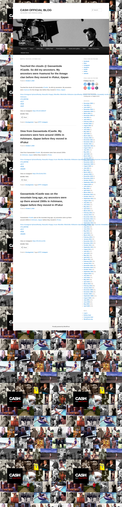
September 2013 (88, 198)
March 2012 (87, 235)
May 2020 (86, 170)
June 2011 (87, 253)
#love (22, 94)
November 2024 (88, 109)
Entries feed (87, 315)
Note (84, 48)
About (31, 48)
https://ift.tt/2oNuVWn (39, 173)
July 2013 (86, 202)
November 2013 (88, 194)
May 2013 (86, 206)
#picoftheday (78, 94)
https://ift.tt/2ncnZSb (39, 241)
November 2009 (88, 292)
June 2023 (87, 119)
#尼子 (22, 101)
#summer (94, 94)
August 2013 (87, 200)
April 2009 (87, 306)
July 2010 (86, 275)
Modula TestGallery (94, 48)
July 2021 (86, 150)
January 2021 (88, 158)
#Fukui (49, 155)
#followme (70, 94)
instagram (87, 65)
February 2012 (88, 237)
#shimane (23, 97)
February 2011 (88, 261)
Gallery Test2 (49, 48)
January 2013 (88, 214)
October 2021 (88, 144)
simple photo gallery (74, 48)
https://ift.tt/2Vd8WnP (39, 111)
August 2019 (87, 184)
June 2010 (87, 277)
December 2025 (88, 103)
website (86, 73)
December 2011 (88, 241)
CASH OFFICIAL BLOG (36, 10)
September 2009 (88, 296)
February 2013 (88, 212)
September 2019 (88, 182)
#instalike (112, 94)
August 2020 (87, 166)
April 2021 (87, 154)
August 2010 (87, 273)
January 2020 (88, 174)
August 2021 (87, 148)
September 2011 (88, 247)
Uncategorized (29, 122)
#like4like (57, 94)
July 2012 (86, 227)
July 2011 (86, 251)
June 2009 (87, 302)
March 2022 (87, 135)
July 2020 (86, 168)
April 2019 (87, 190)
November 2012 (88, 219)
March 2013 (87, 210)
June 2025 (87, 107)
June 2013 (87, 204)
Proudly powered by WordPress (61, 326)
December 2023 (88, 115)
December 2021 (88, 139)
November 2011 (88, 243)
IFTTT (40, 122)
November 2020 (88, 162)
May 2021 (86, 152)
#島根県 (22, 169)
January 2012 (88, 239)
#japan (63, 90)
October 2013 (88, 196)
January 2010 (88, 287)
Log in (85, 313)
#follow (85, 94)
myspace (86, 67)
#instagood (27, 94)
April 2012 (87, 233)
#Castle (45, 87)
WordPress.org (88, 319)
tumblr (86, 69)
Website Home (25, 52)
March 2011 (87, 259)
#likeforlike (63, 94)
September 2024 (88, 111)
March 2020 (87, 172)
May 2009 (86, 304)
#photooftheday (36, 94)
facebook (86, 61)
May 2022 (86, 131)
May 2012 (86, 231)
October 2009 (88, 294)
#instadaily (100, 94)
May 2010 (86, 279)
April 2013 (87, 208)
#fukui (58, 90)
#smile (106, 94)
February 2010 (88, 285)
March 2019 (87, 192)
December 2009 (88, 289)
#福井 (22, 106)
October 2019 (88, 180)
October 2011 (88, 245)
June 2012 (87, 229)
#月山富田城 (24, 99)
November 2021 (88, 142)
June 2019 (87, 186)
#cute (55, 159)
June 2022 (87, 129)
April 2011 (87, 257)
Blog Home (24, 48)
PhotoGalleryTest (61, 48)
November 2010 (88, 267)
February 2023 (88, 121)
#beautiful (45, 94)
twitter (85, 71)
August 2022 (87, 125)
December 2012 (88, 217)
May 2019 (86, 188)
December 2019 (88, 176)
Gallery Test (39, 48)
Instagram (45, 122)
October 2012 (88, 221)
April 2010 (87, 281)
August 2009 (87, 298)
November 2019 (88, 178)
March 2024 (87, 113)
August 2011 (87, 249)
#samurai (27, 90)
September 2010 (88, 271)
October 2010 (88, 269)
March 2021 (87, 156)
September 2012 (88, 223)
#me (89, 94)
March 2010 (87, 283)
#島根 (22, 104)
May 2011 (86, 255)
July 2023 (86, 117)
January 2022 (88, 137)
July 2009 (86, 300)
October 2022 (88, 123)
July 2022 (86, 127)
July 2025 (86, 105)
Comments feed (88, 317)
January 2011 (88, 263)
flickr (85, 63)
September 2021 (88, 146)
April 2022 (87, 133)
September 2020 (88, 164)
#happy (51, 94)
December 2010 (88, 265)
